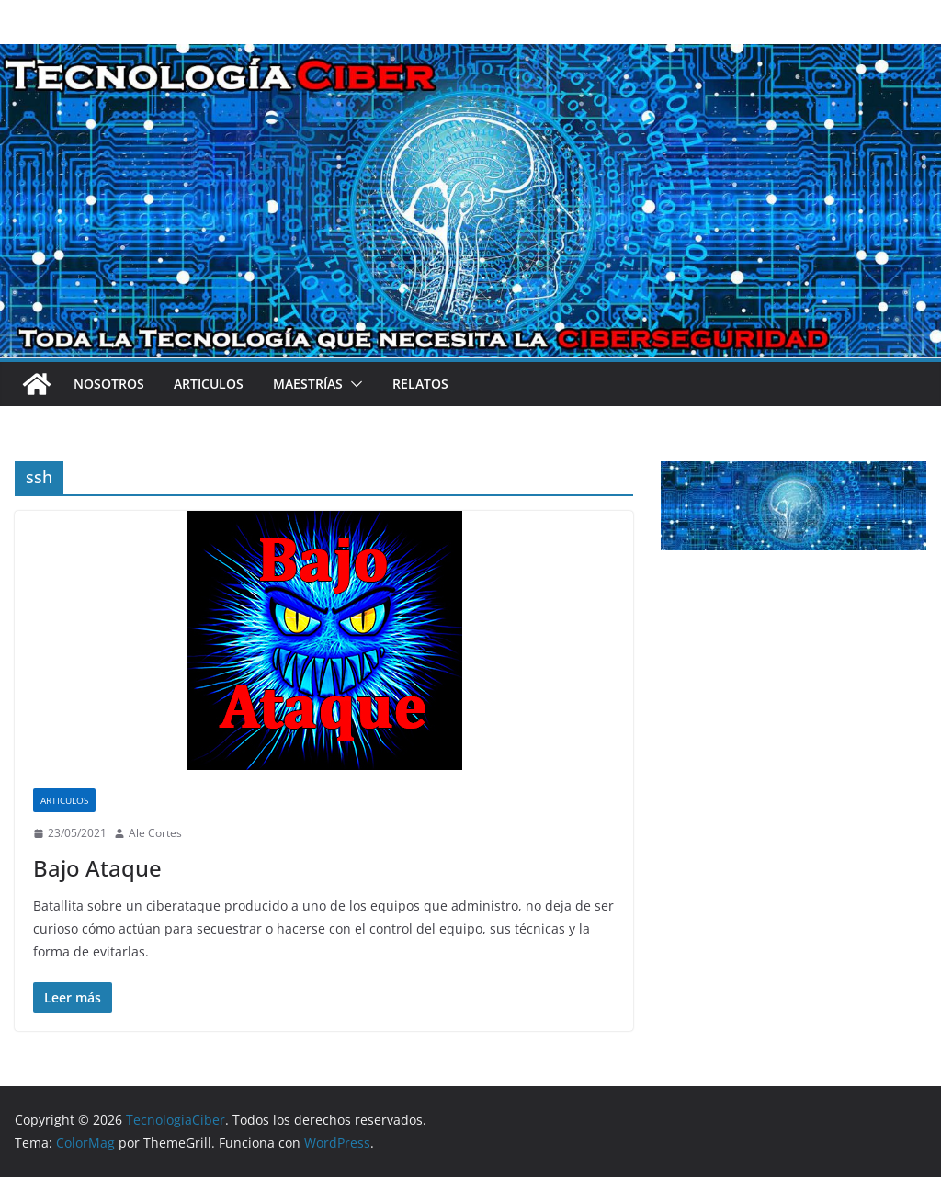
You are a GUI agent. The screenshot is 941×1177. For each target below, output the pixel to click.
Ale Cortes (155, 833)
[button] (353, 384)
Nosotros (109, 383)
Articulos (209, 383)
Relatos (420, 383)
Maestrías (308, 383)
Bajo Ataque (97, 868)
